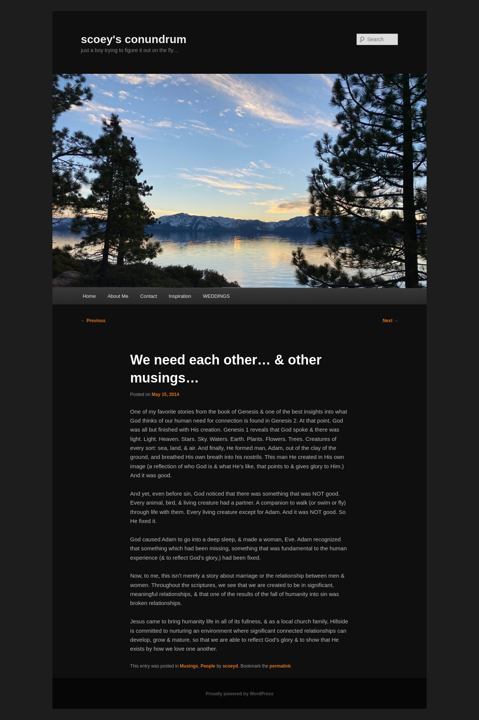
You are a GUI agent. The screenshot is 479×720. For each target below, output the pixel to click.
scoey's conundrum (133, 39)
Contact (148, 296)
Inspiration (180, 296)
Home (89, 296)
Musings (189, 666)
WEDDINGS (216, 296)
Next (390, 320)
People (208, 666)
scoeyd (230, 666)
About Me (117, 296)
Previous (93, 320)
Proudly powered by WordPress (239, 693)
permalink (280, 666)
